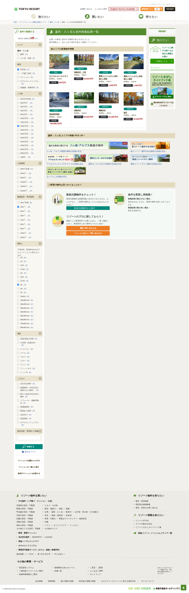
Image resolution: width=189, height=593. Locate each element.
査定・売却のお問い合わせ (147, 508)
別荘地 (24, 69)
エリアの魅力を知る (144, 524)
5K (22, 292)
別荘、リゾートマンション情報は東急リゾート (30, 22)
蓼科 (23, 54)
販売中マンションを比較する (29, 473)
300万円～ (25, 107)
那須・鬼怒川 (50, 509)
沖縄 (46, 522)
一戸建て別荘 (26, 73)
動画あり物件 (26, 411)
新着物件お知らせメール (64, 568)
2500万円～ (26, 130)
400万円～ (25, 111)
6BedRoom (25, 320)
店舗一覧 (58, 571)
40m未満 (25, 203)
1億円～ (24, 157)
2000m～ (25, 191)
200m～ (24, 237)
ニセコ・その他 (51, 505)
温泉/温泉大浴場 (27, 339)
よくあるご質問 (101, 9)
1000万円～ (26, 118)
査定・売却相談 (142, 501)
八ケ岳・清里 (26, 58)
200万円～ (25, 103)
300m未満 (25, 169)
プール (24, 353)
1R (22, 258)
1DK (23, 265)
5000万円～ (26, 149)
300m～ (24, 173)
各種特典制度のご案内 (28, 574)
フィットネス (26, 368)
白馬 (46, 512)
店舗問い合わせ (86, 9)
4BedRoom (25, 312)
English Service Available (122, 9)
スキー (24, 361)
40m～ (24, 207)
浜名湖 (68, 515)
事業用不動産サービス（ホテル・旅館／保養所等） (39, 550)
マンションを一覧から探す (29, 467)
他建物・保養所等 (28, 87)
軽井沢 (68, 512)
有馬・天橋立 (50, 519)
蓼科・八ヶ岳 (54, 22)
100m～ (24, 233)
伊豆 (46, 515)
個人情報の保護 (67, 581)
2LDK (23, 281)
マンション (25, 77)
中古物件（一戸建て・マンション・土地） (35, 501)
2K (22, 273)
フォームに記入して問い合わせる (88, 233)
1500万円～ (26, 122)
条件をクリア (30, 452)
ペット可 (24, 372)
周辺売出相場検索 (143, 504)
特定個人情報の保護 (87, 581)
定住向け (24, 415)
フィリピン (74, 525)
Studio (23, 296)
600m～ (24, 178)
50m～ (24, 211)
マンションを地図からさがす (29, 461)
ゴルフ (24, 357)
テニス (24, 364)
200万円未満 (26, 99)
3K (22, 285)
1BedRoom (25, 300)
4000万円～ (26, 142)
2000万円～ (26, 126)
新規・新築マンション (27, 533)
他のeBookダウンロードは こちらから (163, 103)
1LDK (23, 269)
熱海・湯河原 (57, 515)
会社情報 (39, 581)
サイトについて (147, 581)
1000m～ (25, 182)
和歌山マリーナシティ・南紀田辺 (72, 519)
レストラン (25, 349)
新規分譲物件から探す (84, 208)
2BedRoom (25, 304)
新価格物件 (25, 407)
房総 (61, 509)
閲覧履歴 (170, 9)
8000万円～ (26, 153)
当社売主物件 (26, 384)
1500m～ (25, 186)
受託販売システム (26, 568)
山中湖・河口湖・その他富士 (87, 512)
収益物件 (24, 418)
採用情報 (51, 581)
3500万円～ (26, 138)
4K (22, 289)
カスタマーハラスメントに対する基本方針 (118, 581)
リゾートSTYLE (142, 520)
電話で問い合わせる (88, 228)
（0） (26, 54)
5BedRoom (25, 316)
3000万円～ (26, 134)
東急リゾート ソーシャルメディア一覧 (155, 533)
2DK (23, 277)
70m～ (24, 220)
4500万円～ (26, 145)
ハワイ (47, 525)
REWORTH (37, 537)
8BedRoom (25, 327)
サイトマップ (95, 574)
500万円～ (25, 114)
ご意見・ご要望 (96, 568)
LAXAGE (48, 537)
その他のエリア (51, 528)
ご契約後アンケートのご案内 (31, 571)
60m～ (24, 216)
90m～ (24, 229)
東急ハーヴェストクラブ (28, 541)
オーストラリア (59, 525)
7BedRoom (25, 323)
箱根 (68, 509)
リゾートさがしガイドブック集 (148, 527)
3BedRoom (25, 308)
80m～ (24, 224)
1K (22, 261)
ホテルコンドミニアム (27, 546)
